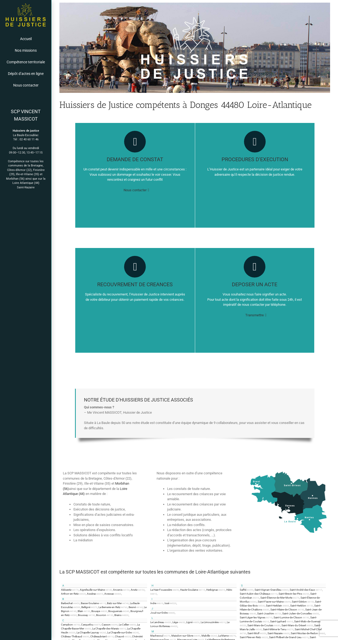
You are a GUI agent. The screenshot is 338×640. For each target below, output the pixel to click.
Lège (175, 622)
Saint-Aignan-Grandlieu (268, 589)
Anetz (134, 589)
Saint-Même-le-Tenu (275, 629)
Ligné (189, 622)
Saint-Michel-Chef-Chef (308, 629)
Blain (80, 611)
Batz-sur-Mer (114, 603)
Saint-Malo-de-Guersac (307, 621)
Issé (167, 603)
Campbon (67, 624)
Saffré (243, 589)
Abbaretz (66, 589)
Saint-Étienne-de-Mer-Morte (276, 597)
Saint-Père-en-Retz (250, 637)
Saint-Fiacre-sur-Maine (271, 601)
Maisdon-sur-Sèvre (182, 635)
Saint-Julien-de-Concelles (297, 613)
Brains (117, 615)
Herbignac (212, 589)
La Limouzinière (210, 622)
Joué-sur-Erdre (159, 612)
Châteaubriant (98, 636)
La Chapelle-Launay (88, 632)
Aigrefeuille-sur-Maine (92, 589)
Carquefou (87, 624)
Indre (153, 603)
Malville (205, 635)
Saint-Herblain (274, 605)
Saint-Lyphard (278, 621)
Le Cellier (124, 624)
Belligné (85, 607)
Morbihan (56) (15, 178)
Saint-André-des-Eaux (302, 589)
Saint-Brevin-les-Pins (290, 593)
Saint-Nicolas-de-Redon (304, 633)
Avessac (109, 593)
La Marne (223, 635)
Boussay (83, 615)
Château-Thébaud (71, 636)
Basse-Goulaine (90, 603)
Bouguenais (115, 611)
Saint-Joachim (265, 613)
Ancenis (118, 589)
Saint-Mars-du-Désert (293, 625)
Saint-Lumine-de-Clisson (288, 617)
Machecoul (156, 635)
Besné (132, 607)
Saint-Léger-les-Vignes (252, 617)
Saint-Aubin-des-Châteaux (255, 593)
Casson (106, 624)
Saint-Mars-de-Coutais (260, 625)
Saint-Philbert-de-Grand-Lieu (285, 637)
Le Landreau (157, 622)
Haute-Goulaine (189, 589)
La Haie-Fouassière (161, 589)
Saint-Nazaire (26, 187)
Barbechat (67, 603)
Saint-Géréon (299, 601)
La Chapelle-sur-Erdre (119, 632)
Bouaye (95, 611)
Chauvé (119, 636)
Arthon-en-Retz (70, 593)
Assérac (91, 593)
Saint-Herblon (298, 605)
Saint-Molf (253, 633)
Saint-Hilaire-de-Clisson (283, 609)
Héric (229, 589)
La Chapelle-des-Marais (105, 628)
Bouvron (101, 615)
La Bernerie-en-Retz (109, 607)
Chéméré (137, 636)
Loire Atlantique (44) (25, 183)
